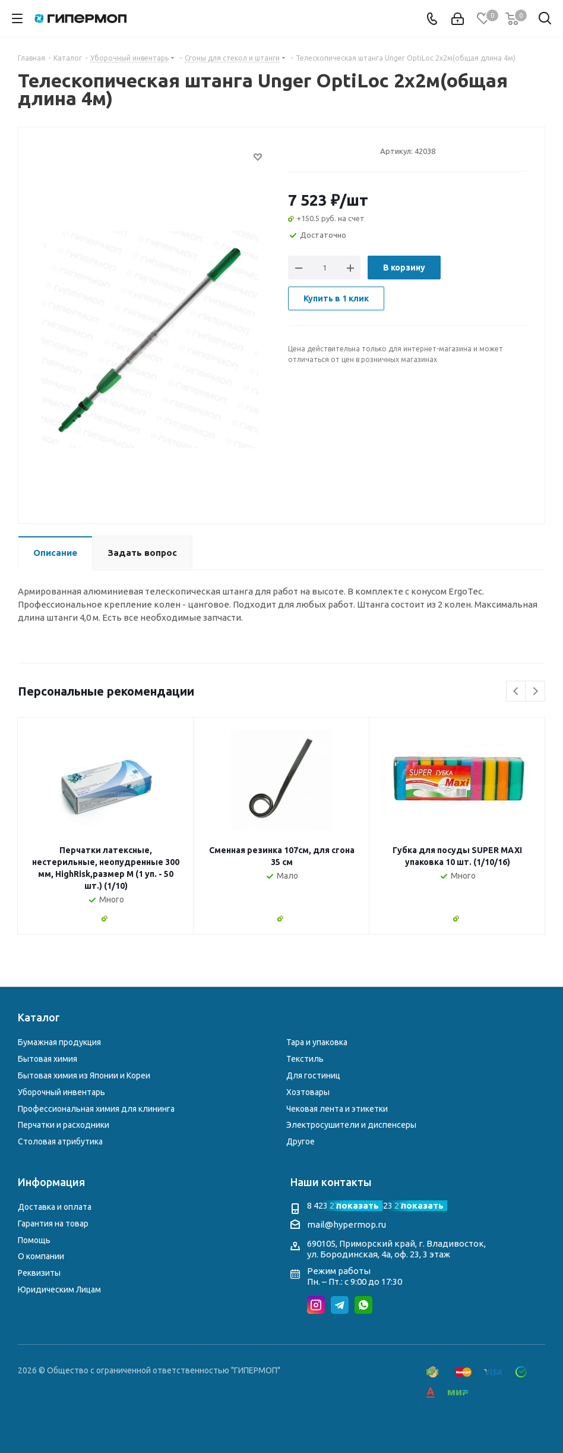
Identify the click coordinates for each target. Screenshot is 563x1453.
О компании (41, 1256)
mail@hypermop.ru (346, 1224)
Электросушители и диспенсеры (351, 1125)
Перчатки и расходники (63, 1125)
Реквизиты (39, 1273)
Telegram (340, 1305)
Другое (300, 1141)
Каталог (39, 1017)
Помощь (34, 1240)
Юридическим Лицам (59, 1289)
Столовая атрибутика (60, 1141)
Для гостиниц (313, 1075)
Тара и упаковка (316, 1042)
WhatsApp (363, 1305)
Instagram (316, 1305)
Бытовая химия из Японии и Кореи (84, 1075)
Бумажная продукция (59, 1042)
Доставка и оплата (54, 1207)
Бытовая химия (47, 1059)
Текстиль (305, 1059)
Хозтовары (308, 1092)
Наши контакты (331, 1182)
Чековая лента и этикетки (337, 1109)
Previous (516, 691)
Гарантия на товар (53, 1223)
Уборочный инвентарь (61, 1092)
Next (535, 691)
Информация (51, 1182)
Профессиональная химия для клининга (96, 1109)
